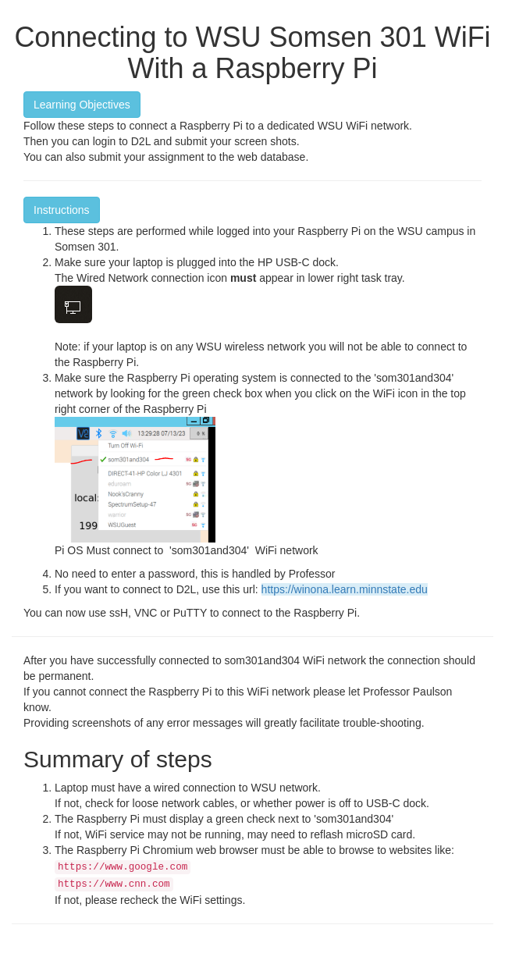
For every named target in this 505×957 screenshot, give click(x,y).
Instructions (62, 210)
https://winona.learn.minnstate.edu (344, 589)
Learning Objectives (82, 104)
